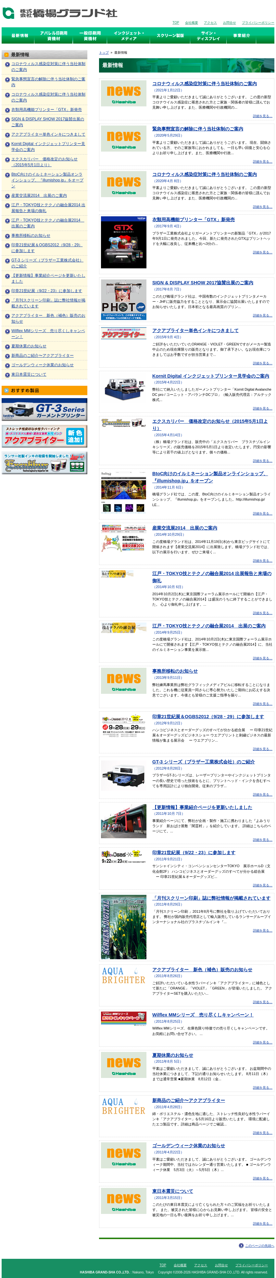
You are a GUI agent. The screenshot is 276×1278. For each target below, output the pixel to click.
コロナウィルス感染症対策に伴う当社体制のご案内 (204, 83)
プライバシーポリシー (258, 22)
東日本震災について (172, 1191)
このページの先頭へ (259, 1245)
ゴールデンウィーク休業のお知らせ (188, 1145)
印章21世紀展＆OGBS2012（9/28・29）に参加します (208, 716)
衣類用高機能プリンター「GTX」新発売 (193, 219)
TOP (175, 22)
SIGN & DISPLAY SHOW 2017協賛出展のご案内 (202, 282)
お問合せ (229, 22)
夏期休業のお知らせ (172, 1055)
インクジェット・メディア (128, 35)
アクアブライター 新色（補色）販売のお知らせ (202, 969)
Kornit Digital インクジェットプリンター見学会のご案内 (210, 376)
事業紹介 (241, 35)
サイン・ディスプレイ (208, 35)
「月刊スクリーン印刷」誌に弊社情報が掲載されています (211, 898)
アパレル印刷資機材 (53, 35)
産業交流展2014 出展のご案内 (184, 528)
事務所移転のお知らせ (175, 671)
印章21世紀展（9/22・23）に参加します (193, 852)
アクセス (210, 22)
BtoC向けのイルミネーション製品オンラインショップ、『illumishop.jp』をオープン (47, 180)
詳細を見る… (262, 116)
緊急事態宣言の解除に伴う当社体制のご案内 (197, 128)
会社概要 (191, 22)
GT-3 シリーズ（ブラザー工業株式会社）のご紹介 (203, 761)
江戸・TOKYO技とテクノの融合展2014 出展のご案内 (209, 625)
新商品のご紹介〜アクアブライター (188, 1100)
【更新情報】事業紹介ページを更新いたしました (202, 807)
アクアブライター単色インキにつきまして (195, 330)
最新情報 (22, 35)
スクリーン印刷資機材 (90, 35)
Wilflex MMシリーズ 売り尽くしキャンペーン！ (203, 1014)
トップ (104, 52)
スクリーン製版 (170, 35)
